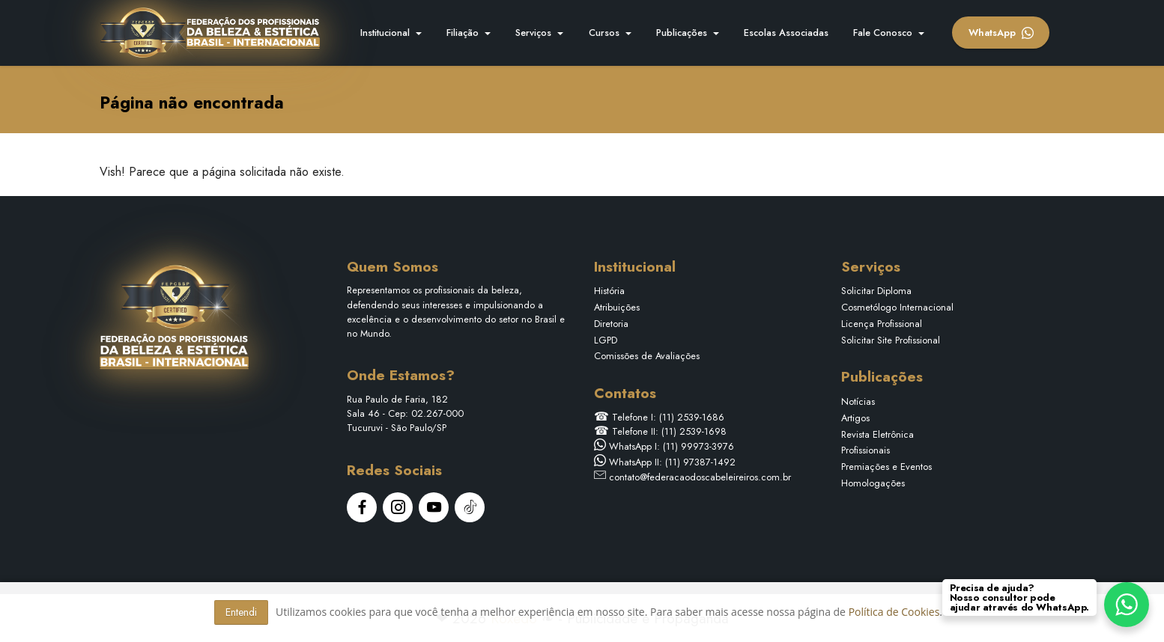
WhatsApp (1001, 32)
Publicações (681, 32)
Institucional (385, 32)
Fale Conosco (882, 32)
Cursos (604, 32)
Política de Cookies (894, 612)
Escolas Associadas (786, 32)
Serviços (533, 32)
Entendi (241, 612)
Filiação (462, 32)
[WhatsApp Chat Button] (1126, 604)
